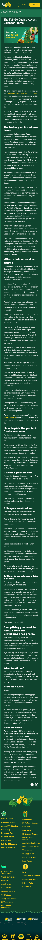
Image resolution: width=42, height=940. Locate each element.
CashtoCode (6, 895)
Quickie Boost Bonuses (27, 838)
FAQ (24, 872)
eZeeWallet (6, 888)
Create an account (8, 822)
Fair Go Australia (8, 848)
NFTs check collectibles (6, 907)
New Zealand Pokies (30, 847)
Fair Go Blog (6, 840)
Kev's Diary (5, 830)
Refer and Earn (7, 833)
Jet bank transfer (8, 891)
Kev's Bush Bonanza (30, 823)
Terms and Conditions (31, 876)
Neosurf (4, 880)
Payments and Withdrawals (7, 872)
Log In (23, 5)
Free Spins (26, 830)
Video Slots (26, 850)
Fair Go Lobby (7, 819)
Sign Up (35, 5)
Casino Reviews (7, 837)
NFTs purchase (7, 902)
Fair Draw (26, 827)
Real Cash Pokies (29, 857)
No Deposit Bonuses (30, 834)
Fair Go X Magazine (9, 844)
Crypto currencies (8, 877)
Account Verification (9, 826)
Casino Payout (28, 854)
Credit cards (6, 884)
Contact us (26, 887)
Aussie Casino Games (31, 843)
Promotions (27, 820)
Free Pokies (27, 861)
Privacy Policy (28, 883)
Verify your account (9, 898)
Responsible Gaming (30, 879)
